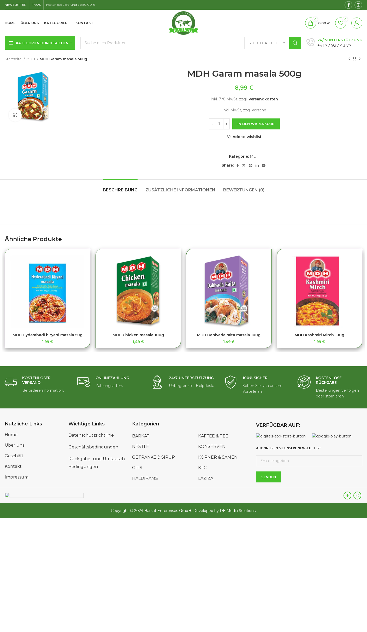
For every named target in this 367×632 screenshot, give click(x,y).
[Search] (190, 43)
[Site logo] (184, 22)
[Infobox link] (334, 43)
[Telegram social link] (263, 165)
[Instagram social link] (358, 5)
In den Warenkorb (256, 124)
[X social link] (243, 165)
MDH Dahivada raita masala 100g (229, 335)
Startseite (13, 59)
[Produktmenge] (219, 123)
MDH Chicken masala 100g (138, 335)
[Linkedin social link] (257, 165)
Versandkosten (263, 99)
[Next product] (359, 59)
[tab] (120, 187)
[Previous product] (349, 59)
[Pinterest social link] (250, 165)
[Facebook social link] (348, 5)
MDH (31, 59)
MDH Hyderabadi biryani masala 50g (47, 335)
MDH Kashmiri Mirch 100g (319, 335)
